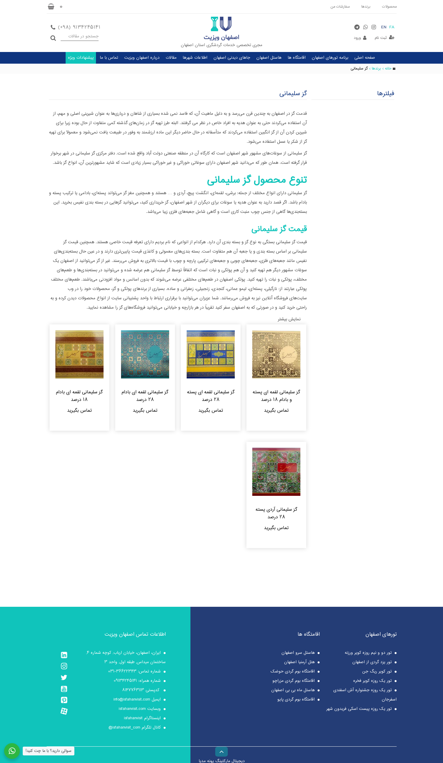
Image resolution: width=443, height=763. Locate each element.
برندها (365, 7)
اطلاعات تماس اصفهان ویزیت (135, 635)
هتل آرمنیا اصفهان (299, 663)
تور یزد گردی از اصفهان (372, 663)
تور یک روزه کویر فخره (372, 682)
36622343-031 (122, 672)
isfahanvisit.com (132, 710)
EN (383, 27)
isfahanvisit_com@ (124, 728)
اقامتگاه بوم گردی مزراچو (293, 682)
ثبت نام (381, 38)
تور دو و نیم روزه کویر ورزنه (368, 654)
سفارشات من (339, 7)
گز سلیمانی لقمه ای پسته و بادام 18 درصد (276, 396)
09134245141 (125, 682)
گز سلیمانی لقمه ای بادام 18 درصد (79, 396)
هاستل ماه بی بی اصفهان (293, 691)
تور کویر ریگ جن (377, 672)
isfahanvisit (133, 719)
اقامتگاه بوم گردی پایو (296, 700)
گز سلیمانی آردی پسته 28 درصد (276, 514)
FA (391, 27)
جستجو (53, 36)
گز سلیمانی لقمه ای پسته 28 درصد (210, 396)
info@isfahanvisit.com (131, 700)
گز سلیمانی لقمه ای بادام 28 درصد (145, 396)
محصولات (389, 7)
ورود (357, 38)
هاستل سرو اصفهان (298, 654)
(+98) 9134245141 (79, 27)
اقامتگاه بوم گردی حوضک (293, 672)
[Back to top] (221, 751)
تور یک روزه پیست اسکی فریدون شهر (359, 710)
